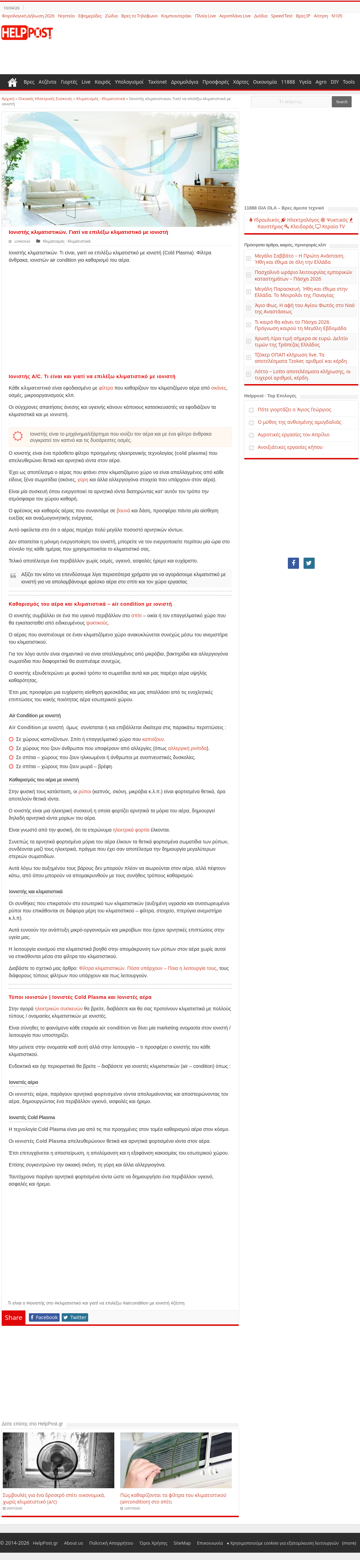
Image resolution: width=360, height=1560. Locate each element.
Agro (321, 81)
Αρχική (8, 98)
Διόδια (260, 16)
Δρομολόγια (184, 81)
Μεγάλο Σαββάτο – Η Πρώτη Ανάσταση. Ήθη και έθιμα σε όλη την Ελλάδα (300, 258)
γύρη (83, 479)
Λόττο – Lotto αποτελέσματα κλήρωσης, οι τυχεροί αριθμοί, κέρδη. (303, 374)
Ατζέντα (47, 81)
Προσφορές (215, 81)
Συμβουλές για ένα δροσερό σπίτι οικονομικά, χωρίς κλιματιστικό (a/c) (54, 1498)
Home (12, 81)
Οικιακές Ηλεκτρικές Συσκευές (45, 98)
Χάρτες (241, 81)
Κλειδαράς (299, 226)
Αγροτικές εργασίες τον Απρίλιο (294, 434)
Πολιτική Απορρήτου (99, 1543)
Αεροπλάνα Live (235, 16)
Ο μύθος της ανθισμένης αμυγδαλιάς (300, 422)
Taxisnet (157, 81)
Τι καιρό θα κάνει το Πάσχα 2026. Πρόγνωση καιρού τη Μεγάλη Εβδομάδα (301, 325)
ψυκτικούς (97, 623)
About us (66, 1543)
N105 (336, 16)
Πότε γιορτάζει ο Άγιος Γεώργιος (294, 409)
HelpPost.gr (43, 1543)
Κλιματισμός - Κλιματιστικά (100, 98)
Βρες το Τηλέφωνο (139, 16)
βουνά (123, 510)
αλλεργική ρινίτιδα (187, 748)
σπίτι (136, 615)
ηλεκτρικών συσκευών (59, 1008)
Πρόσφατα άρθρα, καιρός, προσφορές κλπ (285, 244)
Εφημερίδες (89, 16)
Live (86, 81)
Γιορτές (69, 81)
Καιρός (103, 81)
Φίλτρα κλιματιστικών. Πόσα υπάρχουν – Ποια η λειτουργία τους (148, 968)
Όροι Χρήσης (136, 1543)
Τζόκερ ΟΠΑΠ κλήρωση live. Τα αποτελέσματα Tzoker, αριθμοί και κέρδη (301, 357)
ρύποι (84, 791)
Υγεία (305, 81)
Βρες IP (303, 16)
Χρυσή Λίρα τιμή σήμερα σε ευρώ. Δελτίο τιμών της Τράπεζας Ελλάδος (301, 341)
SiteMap (160, 1543)
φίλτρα (106, 388)
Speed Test (282, 16)
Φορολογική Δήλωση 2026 (28, 16)
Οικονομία (265, 81)
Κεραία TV (330, 226)
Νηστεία (66, 16)
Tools (349, 81)
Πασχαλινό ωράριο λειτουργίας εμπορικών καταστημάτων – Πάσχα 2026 (303, 275)
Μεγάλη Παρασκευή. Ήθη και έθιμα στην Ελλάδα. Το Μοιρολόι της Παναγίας (301, 291)
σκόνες (218, 388)
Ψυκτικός (334, 219)
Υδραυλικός (265, 219)
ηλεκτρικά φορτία (131, 830)
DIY (335, 81)
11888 (288, 81)
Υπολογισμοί (129, 81)
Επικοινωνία (183, 1543)
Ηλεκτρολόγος (300, 219)
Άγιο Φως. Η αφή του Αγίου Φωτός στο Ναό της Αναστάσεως (305, 308)
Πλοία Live (205, 16)
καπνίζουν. (153, 739)
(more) (317, 1543)
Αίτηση (321, 16)
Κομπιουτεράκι (176, 16)
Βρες (29, 81)
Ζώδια (111, 16)
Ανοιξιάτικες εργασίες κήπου (290, 447)
